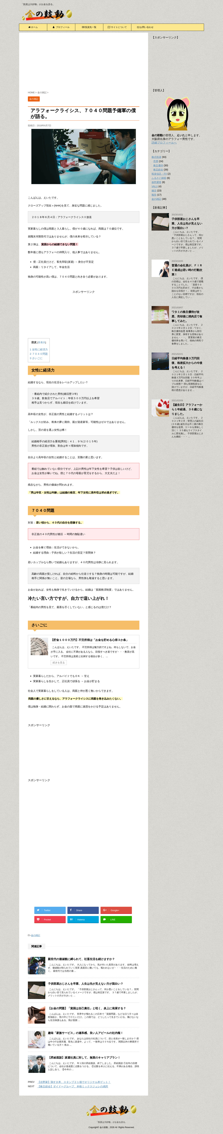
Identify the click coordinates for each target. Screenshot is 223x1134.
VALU (155, 186)
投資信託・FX (159, 173)
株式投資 (156, 157)
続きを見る (59, 662)
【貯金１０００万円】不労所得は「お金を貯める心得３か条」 (90, 639)
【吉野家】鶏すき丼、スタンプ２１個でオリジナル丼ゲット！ (74, 1082)
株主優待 (158, 165)
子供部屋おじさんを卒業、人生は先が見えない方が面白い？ (85, 983)
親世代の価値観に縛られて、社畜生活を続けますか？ (81, 959)
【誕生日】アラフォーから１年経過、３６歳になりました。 (187, 409)
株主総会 (158, 169)
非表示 (41, 342)
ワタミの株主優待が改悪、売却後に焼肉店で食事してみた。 (187, 316)
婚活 (154, 190)
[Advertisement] (83, 62)
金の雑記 (35, 935)
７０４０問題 (39, 353)
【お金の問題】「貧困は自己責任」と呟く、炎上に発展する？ (87, 1008)
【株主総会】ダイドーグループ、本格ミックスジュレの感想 (72, 1086)
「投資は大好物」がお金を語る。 (111, 1122)
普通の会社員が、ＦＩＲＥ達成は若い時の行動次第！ (187, 270)
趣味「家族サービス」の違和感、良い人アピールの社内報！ (85, 1032)
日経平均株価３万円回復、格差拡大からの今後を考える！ (187, 363)
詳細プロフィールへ (164, 142)
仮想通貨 (156, 182)
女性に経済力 (39, 349)
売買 (155, 161)
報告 (154, 194)
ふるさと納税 (159, 178)
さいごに (36, 358)
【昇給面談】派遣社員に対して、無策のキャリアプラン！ (84, 1057)
